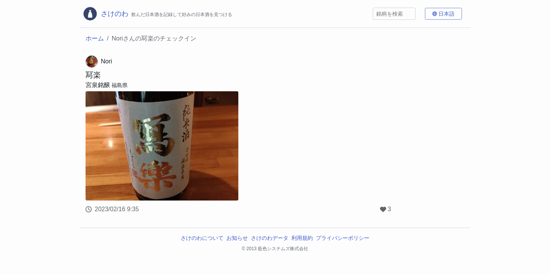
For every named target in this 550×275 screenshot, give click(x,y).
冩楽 (93, 75)
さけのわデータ (269, 238)
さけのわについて (202, 238)
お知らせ (237, 238)
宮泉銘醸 (98, 85)
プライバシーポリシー (342, 238)
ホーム (95, 38)
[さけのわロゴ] (157, 13)
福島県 (120, 85)
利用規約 (302, 238)
